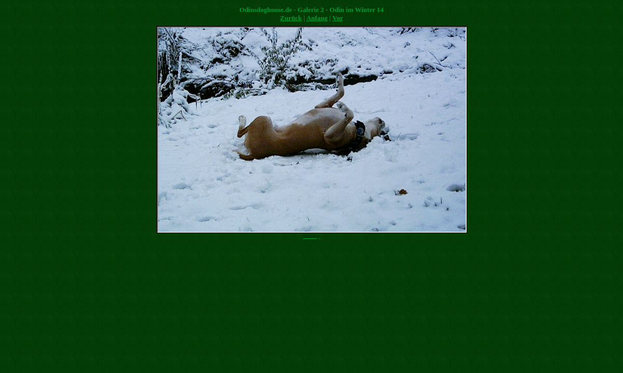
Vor (337, 18)
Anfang (316, 18)
